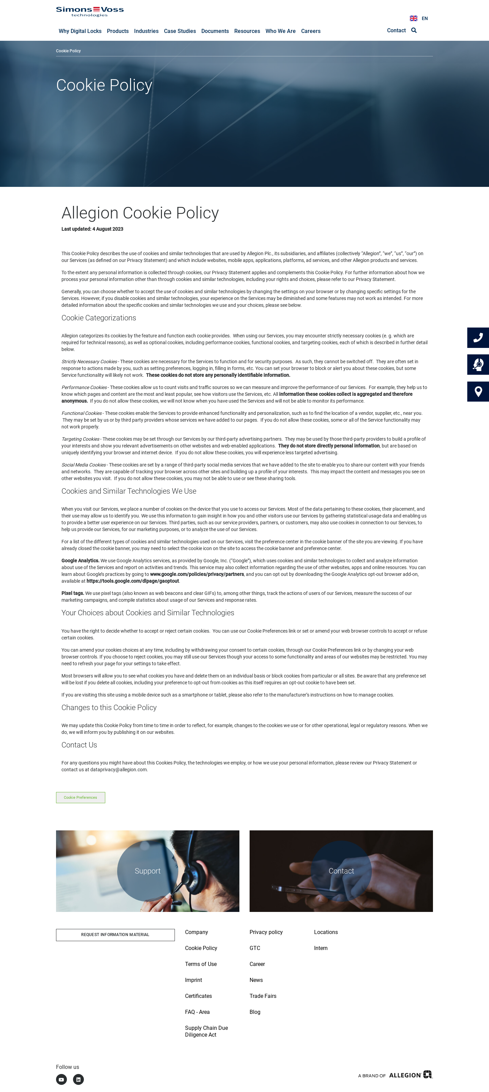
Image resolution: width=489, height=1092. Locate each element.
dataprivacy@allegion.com (118, 770)
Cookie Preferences (80, 798)
